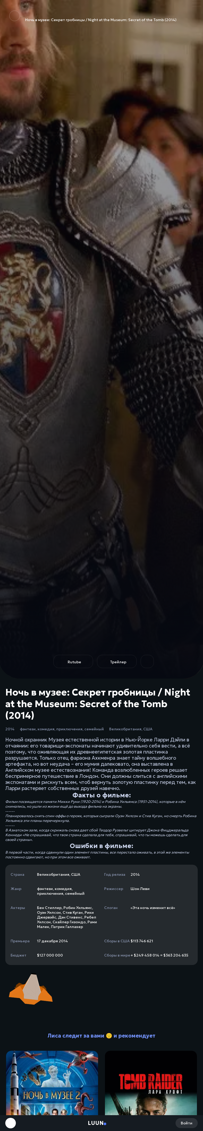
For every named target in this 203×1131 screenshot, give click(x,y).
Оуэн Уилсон (49, 912)
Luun (96, 1123)
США (148, 729)
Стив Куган (73, 912)
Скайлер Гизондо (69, 922)
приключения (69, 729)
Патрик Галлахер (67, 926)
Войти (186, 1123)
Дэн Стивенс (70, 917)
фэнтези (28, 729)
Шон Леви (140, 888)
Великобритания (125, 729)
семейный (94, 729)
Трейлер (118, 662)
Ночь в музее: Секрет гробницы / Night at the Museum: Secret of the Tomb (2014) (93, 16)
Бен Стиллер (49, 907)
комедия (46, 729)
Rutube (74, 662)
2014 (10, 729)
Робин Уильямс (77, 907)
